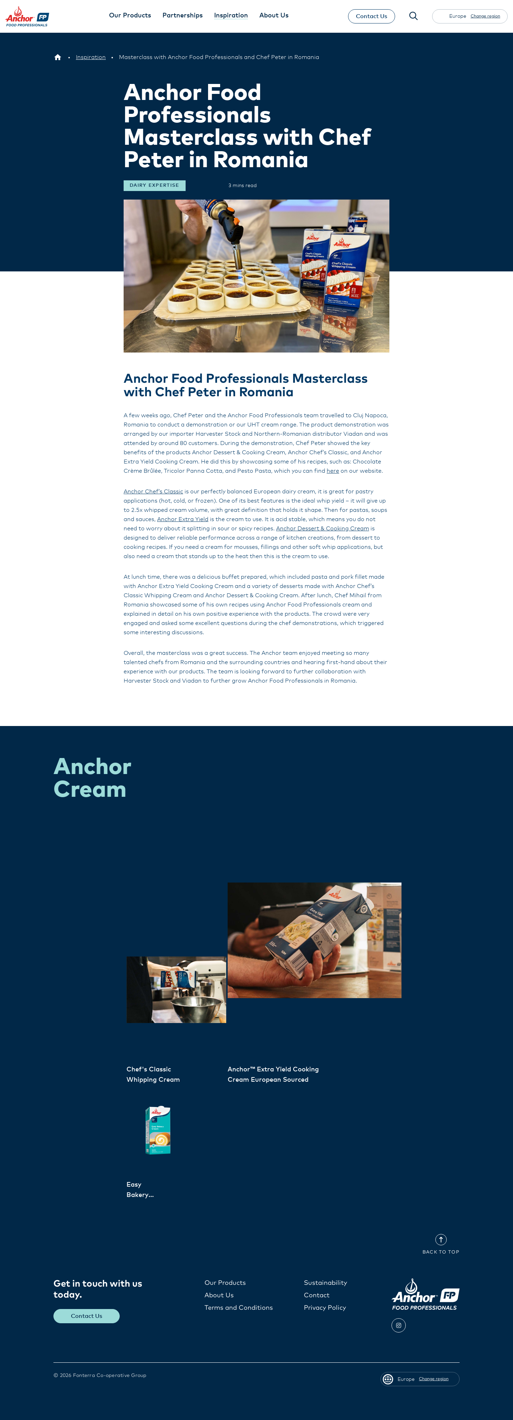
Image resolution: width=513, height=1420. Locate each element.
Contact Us (371, 16)
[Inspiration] (91, 57)
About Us (219, 1295)
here (333, 470)
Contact (317, 1295)
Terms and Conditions (238, 1307)
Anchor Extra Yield (182, 519)
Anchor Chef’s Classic (153, 491)
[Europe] (57, 57)
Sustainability (325, 1282)
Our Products (225, 1282)
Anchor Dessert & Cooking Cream (322, 528)
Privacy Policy (325, 1307)
